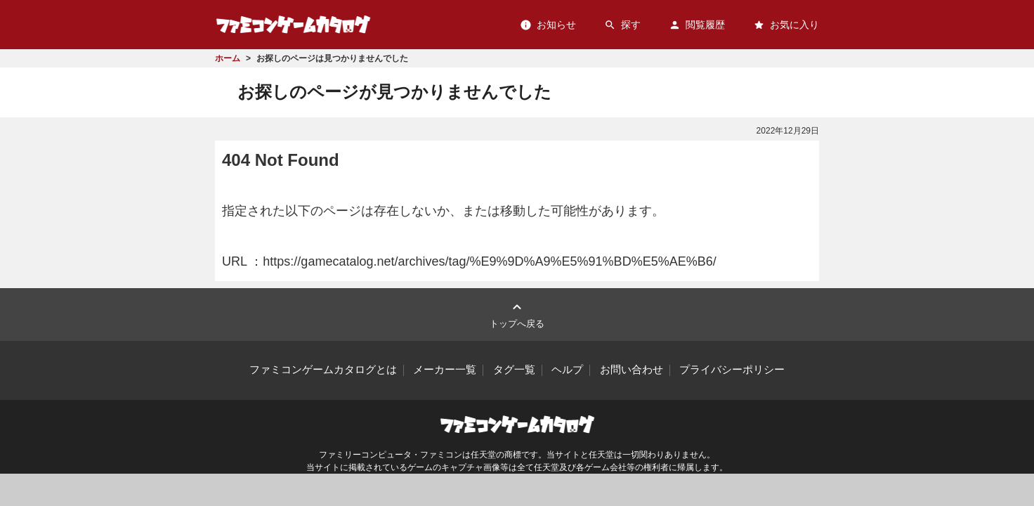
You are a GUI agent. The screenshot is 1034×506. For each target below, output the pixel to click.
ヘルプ (567, 369)
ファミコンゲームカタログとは (323, 369)
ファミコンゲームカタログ (293, 24)
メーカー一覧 (444, 369)
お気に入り (786, 25)
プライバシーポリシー (732, 369)
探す (622, 25)
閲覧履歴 (697, 25)
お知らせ (548, 25)
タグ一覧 (514, 369)
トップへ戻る (517, 314)
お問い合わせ (631, 369)
